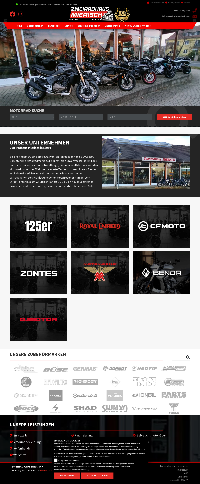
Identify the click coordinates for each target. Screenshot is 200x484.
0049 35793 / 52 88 (181, 10)
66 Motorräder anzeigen (174, 117)
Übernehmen (66, 475)
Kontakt (185, 3)
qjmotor (5, 50)
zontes (5, 69)
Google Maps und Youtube (68, 460)
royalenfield (5, 59)
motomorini (5, 79)
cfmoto (5, 40)
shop (5, 21)
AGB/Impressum (172, 3)
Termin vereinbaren (155, 3)
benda (5, 30)
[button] (35, 26)
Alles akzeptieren (97, 475)
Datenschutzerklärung (136, 449)
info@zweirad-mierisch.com (176, 16)
